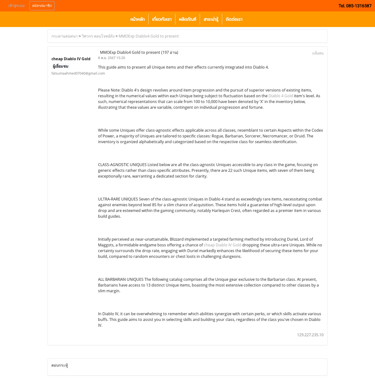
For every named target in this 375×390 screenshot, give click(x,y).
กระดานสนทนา (64, 36)
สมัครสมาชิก (42, 6)
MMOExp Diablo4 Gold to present (149, 36)
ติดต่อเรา (234, 19)
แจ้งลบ (318, 53)
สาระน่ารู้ (211, 19)
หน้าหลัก (137, 19)
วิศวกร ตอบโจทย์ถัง (98, 36)
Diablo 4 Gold (281, 95)
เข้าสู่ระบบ (16, 6)
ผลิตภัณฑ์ (187, 19)
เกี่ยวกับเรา (161, 19)
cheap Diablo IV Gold (222, 245)
